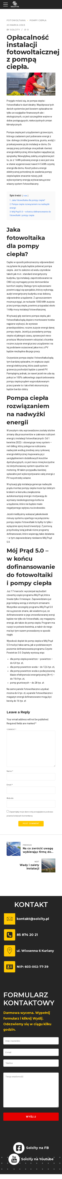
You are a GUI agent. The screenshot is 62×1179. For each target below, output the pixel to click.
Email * (10, 786)
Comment (11, 729)
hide (25, 196)
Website (10, 800)
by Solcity (13, 29)
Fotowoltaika (16, 20)
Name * (10, 772)
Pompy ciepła (38, 20)
